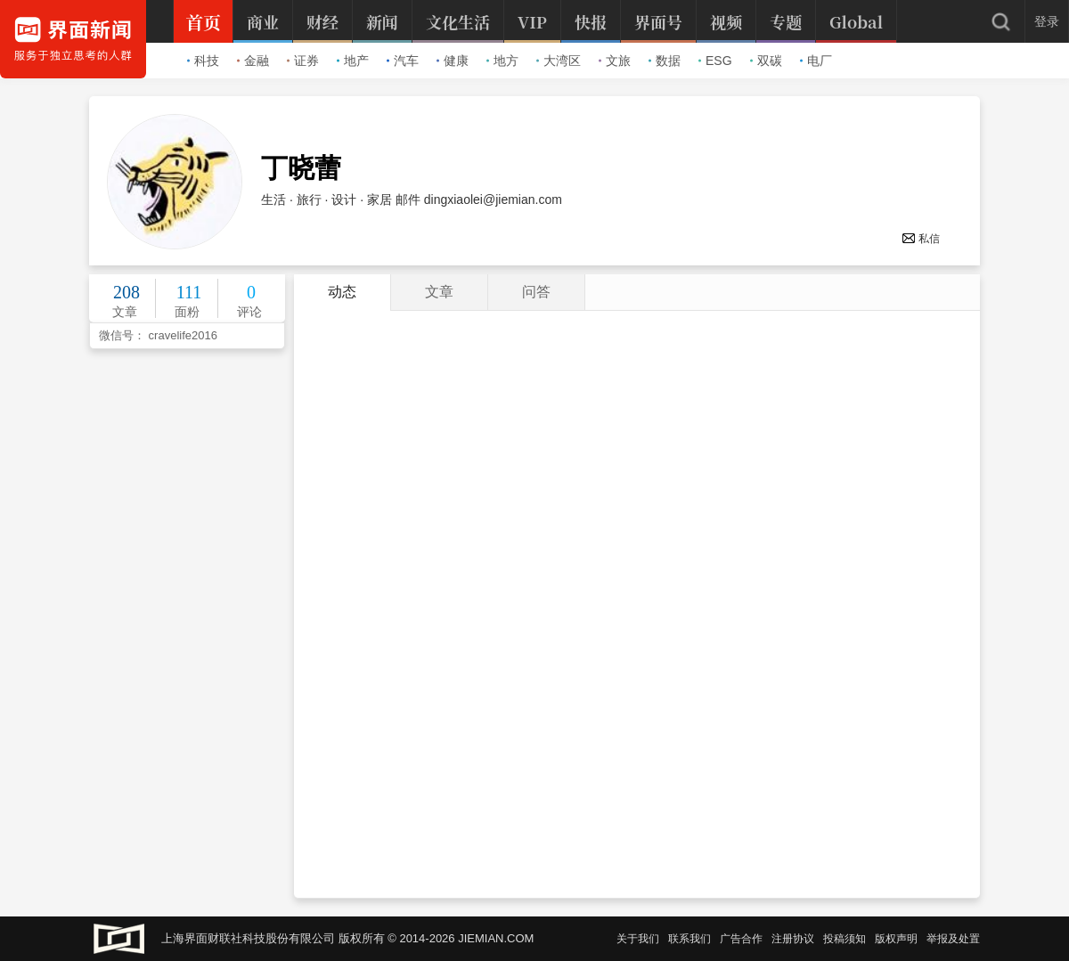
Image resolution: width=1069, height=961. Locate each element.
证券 (303, 60)
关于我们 (637, 938)
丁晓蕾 (301, 168)
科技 (203, 60)
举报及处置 (953, 938)
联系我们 (689, 938)
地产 (353, 60)
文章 (439, 291)
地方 (502, 60)
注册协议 (792, 938)
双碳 (766, 60)
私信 (921, 238)
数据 (665, 60)
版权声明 (896, 938)
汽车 (403, 60)
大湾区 (558, 60)
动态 (342, 291)
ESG (715, 60)
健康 (453, 60)
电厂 (816, 60)
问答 (536, 291)
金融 (253, 60)
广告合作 (741, 938)
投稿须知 (844, 938)
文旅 (615, 60)
